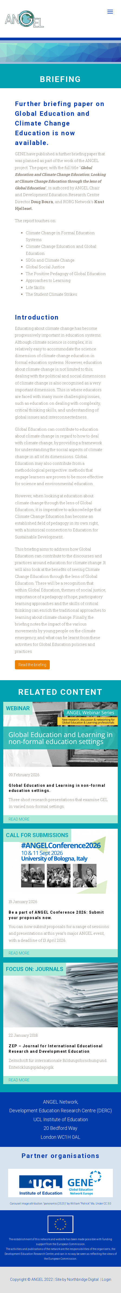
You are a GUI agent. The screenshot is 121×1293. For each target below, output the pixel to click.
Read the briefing (32, 665)
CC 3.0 (107, 1203)
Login (106, 1279)
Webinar (18, 708)
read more (19, 819)
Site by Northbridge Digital (77, 1279)
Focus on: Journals (34, 969)
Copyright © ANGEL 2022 (31, 1279)
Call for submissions (37, 835)
